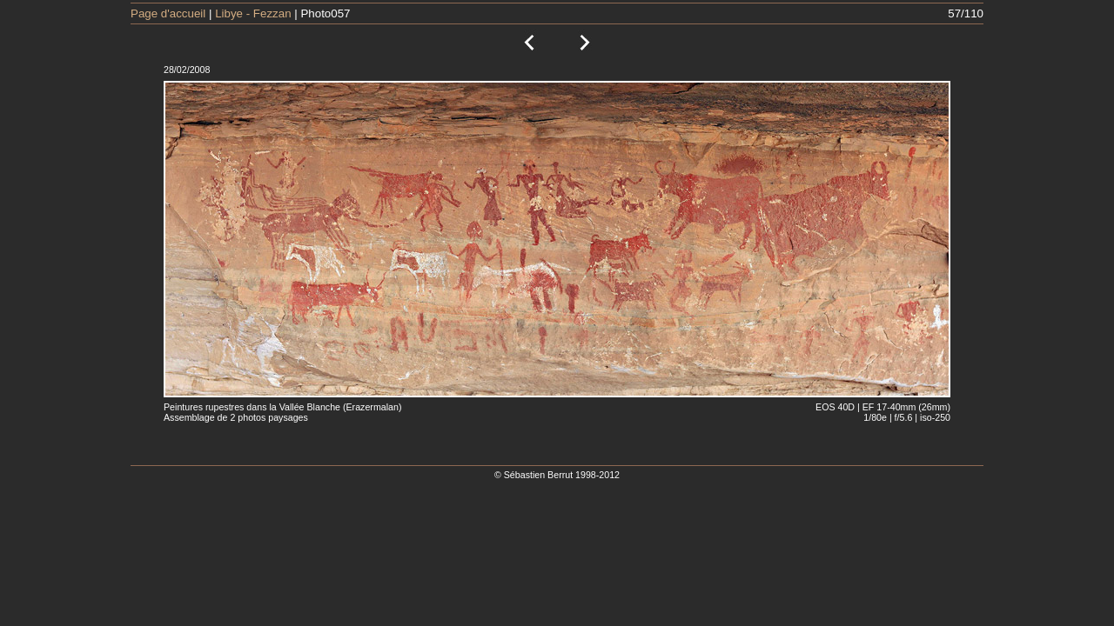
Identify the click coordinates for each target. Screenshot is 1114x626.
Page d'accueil (168, 13)
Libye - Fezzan (253, 13)
